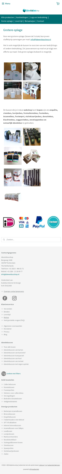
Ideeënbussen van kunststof (14, 353)
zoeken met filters (14, 373)
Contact (40, 21)
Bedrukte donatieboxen (13, 398)
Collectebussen (10, 384)
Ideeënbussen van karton (13, 350)
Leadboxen (8, 431)
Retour (6, 317)
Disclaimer (8, 329)
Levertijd (19, 21)
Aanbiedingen (22, 17)
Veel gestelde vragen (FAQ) (14, 320)
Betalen (7, 312)
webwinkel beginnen (54, 465)
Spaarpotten (8, 448)
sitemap (41, 465)
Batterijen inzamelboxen (13, 411)
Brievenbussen (9, 414)
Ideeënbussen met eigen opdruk (16, 364)
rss (46, 465)
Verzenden (8, 309)
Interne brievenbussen (12, 425)
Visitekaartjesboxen (11, 451)
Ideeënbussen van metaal (13, 361)
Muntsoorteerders (11, 437)
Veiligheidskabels (10, 401)
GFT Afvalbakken (10, 422)
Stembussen (8, 445)
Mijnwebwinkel (34, 469)
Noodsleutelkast (10, 440)
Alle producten (7, 17)
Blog (5, 334)
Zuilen (6, 454)
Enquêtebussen (10, 417)
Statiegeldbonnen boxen (13, 442)
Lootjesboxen (9, 434)
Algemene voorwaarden (13, 326)
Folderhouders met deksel (14, 420)
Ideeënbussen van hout (13, 358)
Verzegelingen (9, 396)
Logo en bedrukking (38, 17)
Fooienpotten (9, 390)
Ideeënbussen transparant (14, 355)
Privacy (6, 332)
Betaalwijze (30, 21)
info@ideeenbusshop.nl (40, 39)
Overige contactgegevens (14, 291)
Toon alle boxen (10, 347)
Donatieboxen (9, 387)
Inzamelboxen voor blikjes (14, 428)
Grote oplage (7, 21)
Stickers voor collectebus (13, 393)
